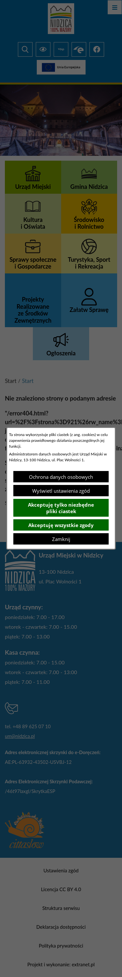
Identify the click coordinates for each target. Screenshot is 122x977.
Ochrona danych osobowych (61, 477)
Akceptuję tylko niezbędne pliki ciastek (61, 507)
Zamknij (61, 539)
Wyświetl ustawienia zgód (61, 491)
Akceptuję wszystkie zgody (61, 525)
